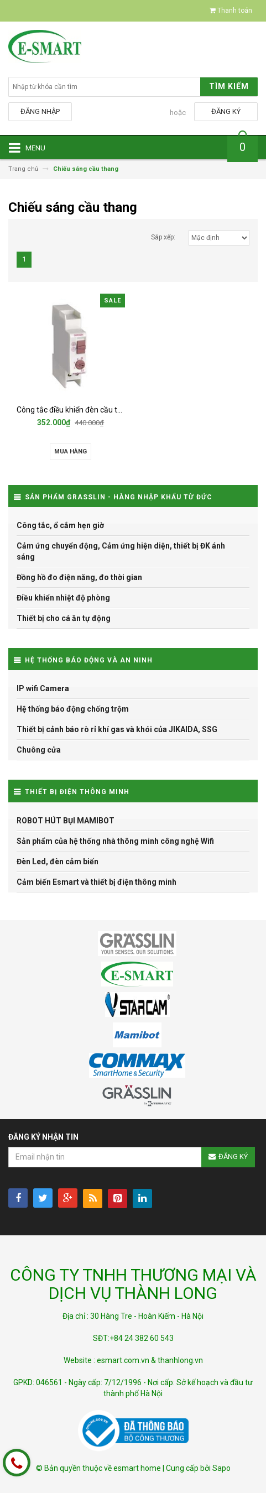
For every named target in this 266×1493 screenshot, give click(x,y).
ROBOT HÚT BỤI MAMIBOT (65, 820)
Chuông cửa (39, 749)
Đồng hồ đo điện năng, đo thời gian (79, 577)
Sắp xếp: (163, 237)
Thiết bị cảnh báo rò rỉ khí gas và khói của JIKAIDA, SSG (117, 729)
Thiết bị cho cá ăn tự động (64, 618)
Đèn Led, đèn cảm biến (57, 861)
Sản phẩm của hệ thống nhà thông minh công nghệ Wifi (115, 841)
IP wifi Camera (43, 688)
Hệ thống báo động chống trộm (73, 708)
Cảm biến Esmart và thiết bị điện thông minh (96, 882)
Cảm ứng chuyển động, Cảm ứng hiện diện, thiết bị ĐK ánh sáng (121, 551)
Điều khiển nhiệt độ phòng (63, 597)
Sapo (221, 1468)
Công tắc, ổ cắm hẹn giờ (60, 525)
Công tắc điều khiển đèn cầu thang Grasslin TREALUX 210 (116, 409)
